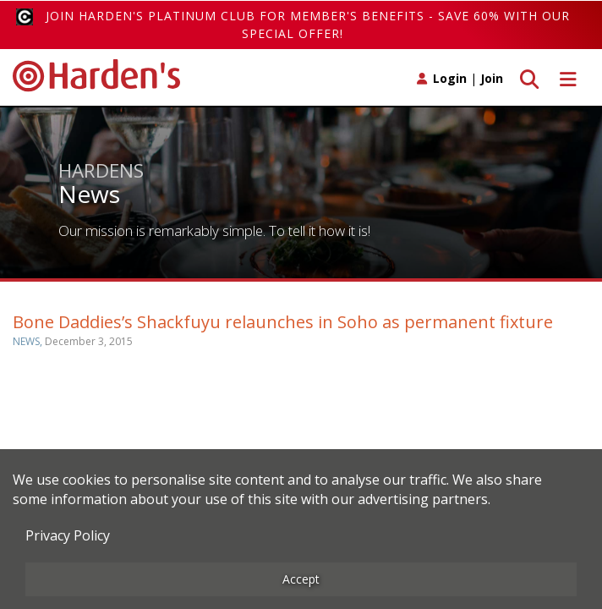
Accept (301, 579)
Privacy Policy (67, 535)
